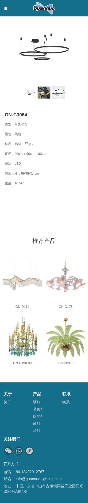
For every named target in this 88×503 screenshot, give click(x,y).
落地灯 (38, 416)
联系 (66, 402)
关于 (7, 402)
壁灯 (36, 402)
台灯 (36, 430)
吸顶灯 (38, 409)
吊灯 (36, 423)
